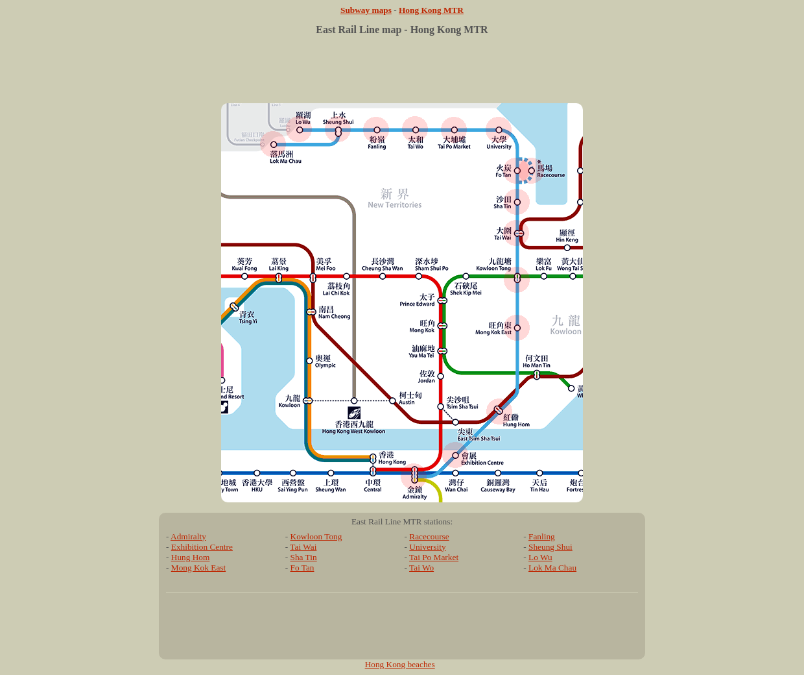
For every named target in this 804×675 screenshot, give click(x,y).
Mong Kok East (198, 567)
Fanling (541, 536)
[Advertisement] (402, 74)
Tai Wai (303, 547)
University (427, 547)
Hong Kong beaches (400, 664)
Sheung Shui (550, 547)
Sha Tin (303, 557)
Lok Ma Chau (552, 567)
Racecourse (429, 536)
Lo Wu (540, 557)
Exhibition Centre (202, 547)
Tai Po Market (433, 557)
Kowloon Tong (316, 536)
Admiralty (188, 536)
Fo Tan (302, 567)
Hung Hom (190, 557)
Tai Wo (421, 567)
